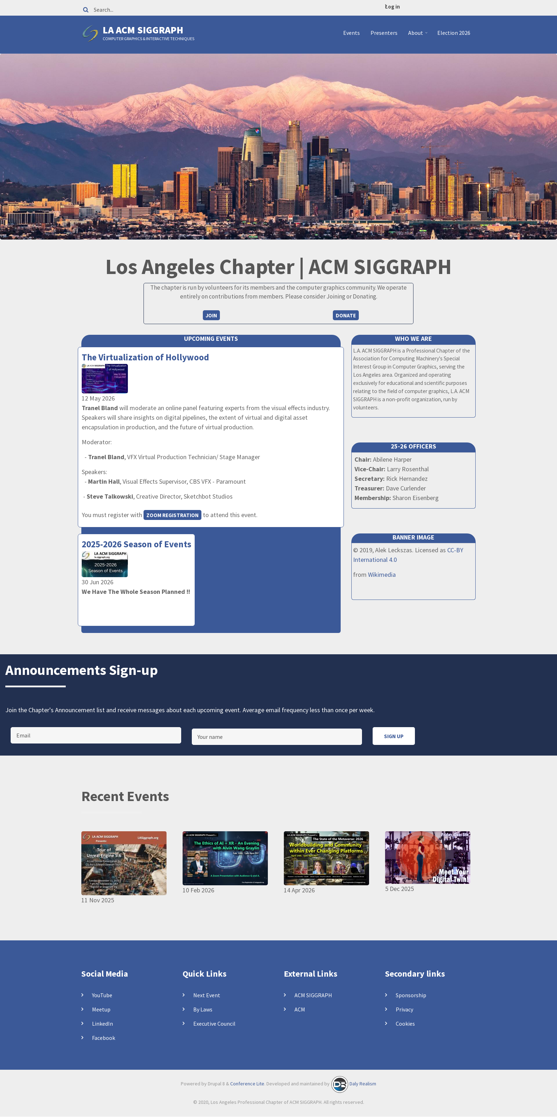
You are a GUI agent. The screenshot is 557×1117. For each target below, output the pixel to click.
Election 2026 (453, 32)
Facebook (103, 1037)
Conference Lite (247, 1083)
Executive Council (214, 1023)
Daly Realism (363, 1083)
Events (351, 32)
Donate (346, 315)
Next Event (206, 995)
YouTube (102, 995)
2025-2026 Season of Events (136, 544)
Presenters (384, 32)
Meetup (101, 1009)
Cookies (405, 1023)
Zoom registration (172, 515)
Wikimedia (382, 574)
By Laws (202, 1009)
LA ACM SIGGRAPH (143, 29)
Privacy (404, 1009)
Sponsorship (411, 995)
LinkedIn (102, 1023)
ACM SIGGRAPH (313, 995)
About (418, 35)
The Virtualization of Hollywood (145, 357)
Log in (392, 6)
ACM (299, 1009)
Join (211, 315)
